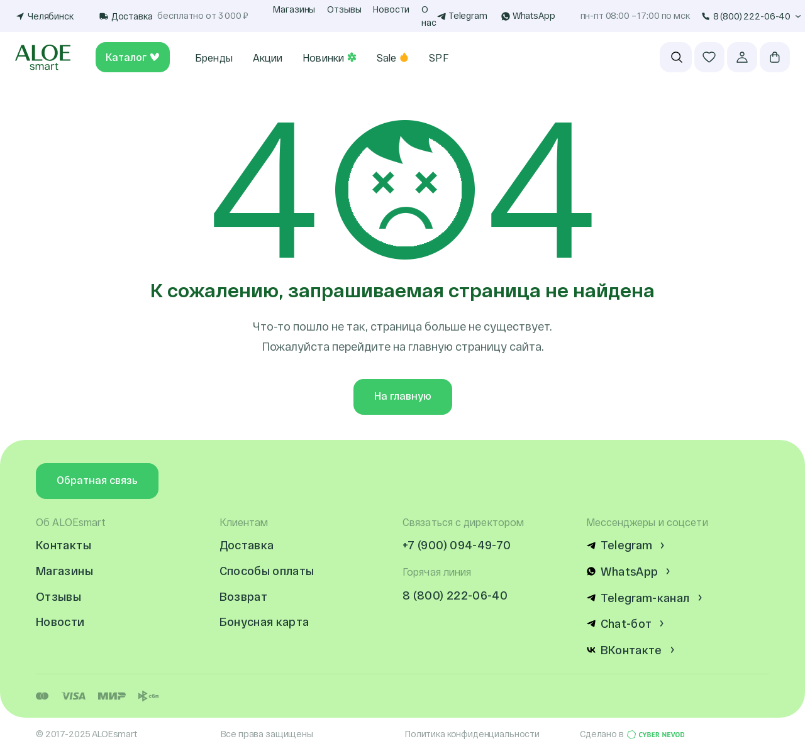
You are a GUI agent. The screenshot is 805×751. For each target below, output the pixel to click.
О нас (428, 16)
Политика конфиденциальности (472, 733)
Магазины (294, 9)
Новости (391, 9)
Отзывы (344, 9)
